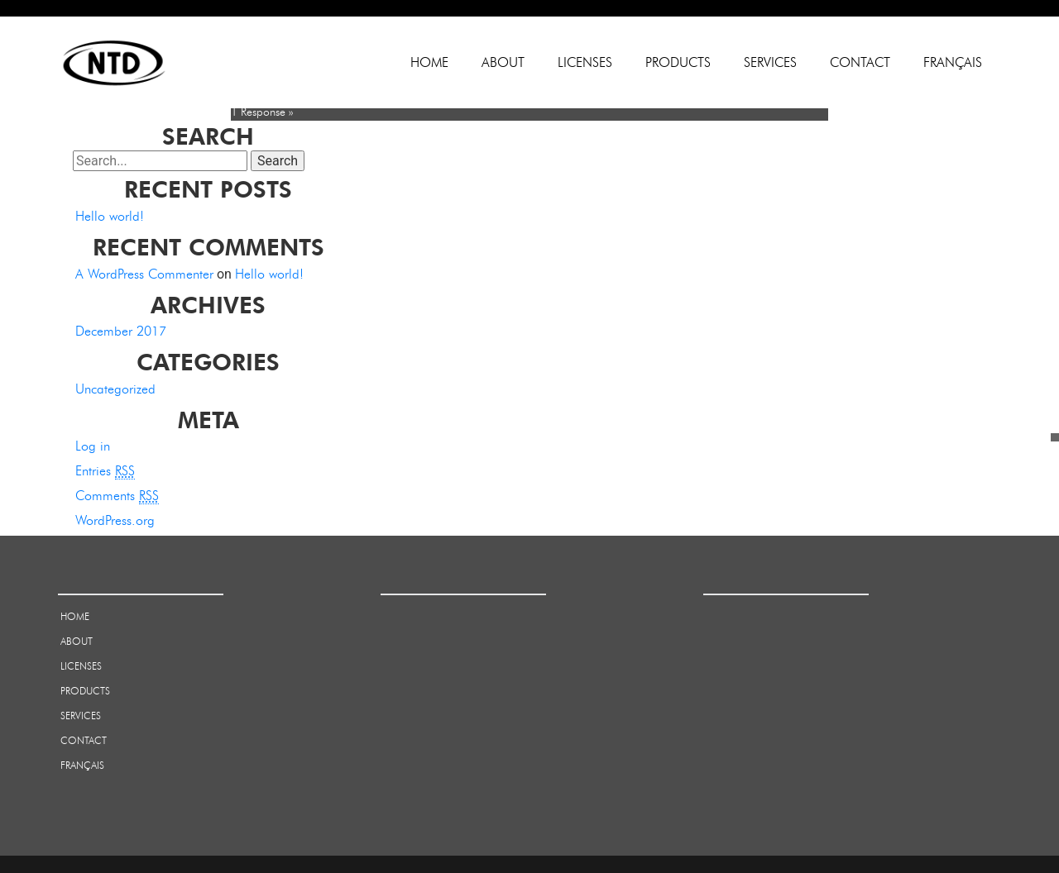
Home (429, 62)
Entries (105, 471)
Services (770, 62)
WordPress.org (115, 520)
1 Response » (262, 112)
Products (678, 62)
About (503, 62)
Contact (860, 62)
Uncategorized (115, 389)
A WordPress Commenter (144, 274)
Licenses (585, 62)
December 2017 (120, 331)
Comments (117, 496)
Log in (92, 446)
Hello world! (109, 216)
